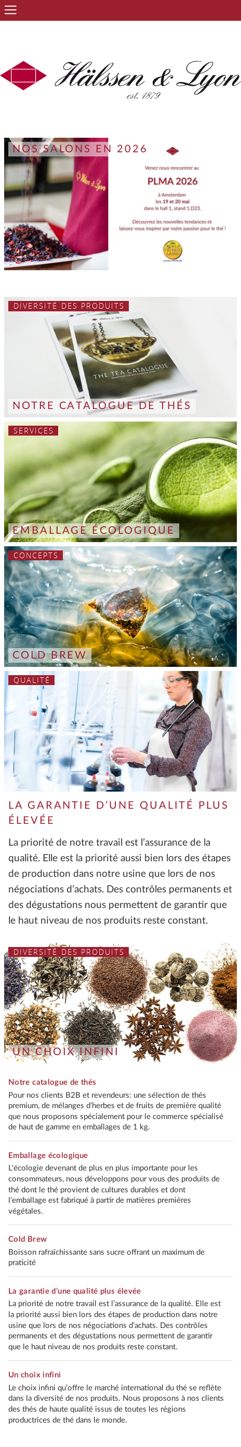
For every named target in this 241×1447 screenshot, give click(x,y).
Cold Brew (49, 655)
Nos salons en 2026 (80, 149)
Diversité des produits (69, 306)
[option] (120, 204)
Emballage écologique (93, 530)
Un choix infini (65, 1052)
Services (34, 431)
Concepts (36, 555)
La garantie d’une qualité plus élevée (74, 1291)
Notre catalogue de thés (102, 406)
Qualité (32, 680)
